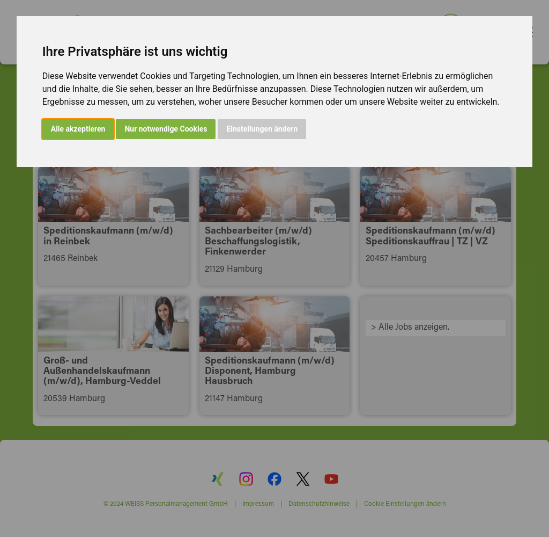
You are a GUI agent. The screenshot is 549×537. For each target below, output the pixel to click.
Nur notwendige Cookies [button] (165, 129)
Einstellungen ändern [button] (262, 129)
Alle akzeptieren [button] (78, 129)
